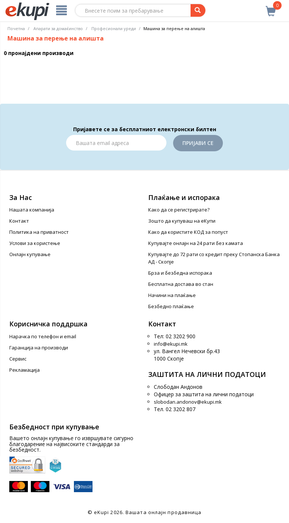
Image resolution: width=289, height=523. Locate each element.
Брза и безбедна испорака (180, 272)
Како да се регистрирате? (179, 209)
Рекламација (24, 370)
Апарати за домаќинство (58, 28)
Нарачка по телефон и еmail (42, 336)
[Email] (116, 143)
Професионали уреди (113, 28)
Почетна (16, 28)
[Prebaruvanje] (198, 10)
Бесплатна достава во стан (180, 284)
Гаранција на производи (38, 347)
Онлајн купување (30, 254)
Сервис (17, 358)
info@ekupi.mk (171, 343)
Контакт (19, 220)
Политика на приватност (39, 232)
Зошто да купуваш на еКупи (181, 220)
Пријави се (198, 142)
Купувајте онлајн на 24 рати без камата (195, 243)
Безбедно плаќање (171, 306)
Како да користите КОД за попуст (188, 232)
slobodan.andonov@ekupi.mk (188, 401)
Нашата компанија (31, 209)
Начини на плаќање (172, 295)
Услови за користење (34, 243)
